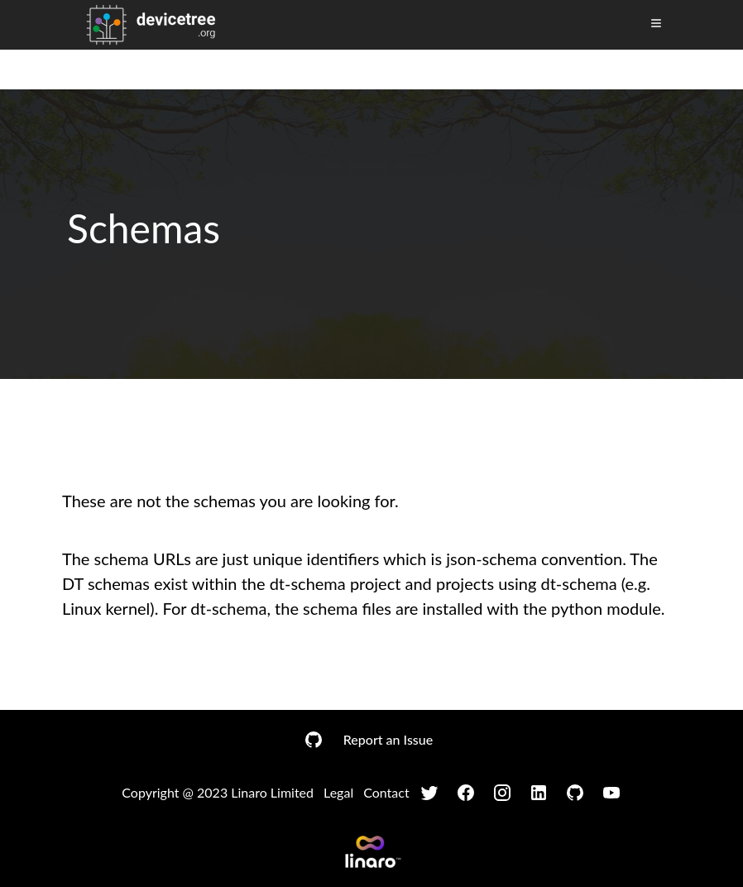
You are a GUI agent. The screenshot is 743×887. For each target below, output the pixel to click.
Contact (386, 792)
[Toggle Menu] (656, 23)
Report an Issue (388, 739)
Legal (338, 792)
